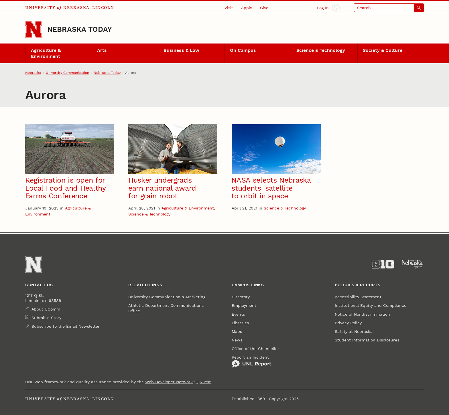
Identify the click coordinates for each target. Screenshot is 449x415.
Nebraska (33, 73)
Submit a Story (46, 317)
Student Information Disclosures (367, 340)
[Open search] (389, 7)
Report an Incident (251, 361)
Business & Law (181, 50)
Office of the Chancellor (255, 348)
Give (264, 7)
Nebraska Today (79, 29)
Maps (237, 331)
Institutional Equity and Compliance (370, 305)
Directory (241, 297)
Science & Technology (320, 50)
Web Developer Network (169, 382)
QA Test (203, 382)
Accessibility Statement (358, 297)
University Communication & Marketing (166, 297)
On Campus (243, 50)
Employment (244, 305)
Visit (228, 7)
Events (238, 314)
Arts (102, 50)
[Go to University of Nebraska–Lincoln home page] (33, 29)
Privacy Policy (348, 323)
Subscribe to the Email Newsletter (65, 326)
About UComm (45, 309)
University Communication (67, 73)
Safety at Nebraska (354, 331)
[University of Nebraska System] (412, 264)
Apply (246, 7)
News (237, 340)
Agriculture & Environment (46, 53)
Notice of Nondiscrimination (362, 314)
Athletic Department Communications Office (166, 308)
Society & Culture (382, 50)
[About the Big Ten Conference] (383, 264)
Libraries (240, 323)
